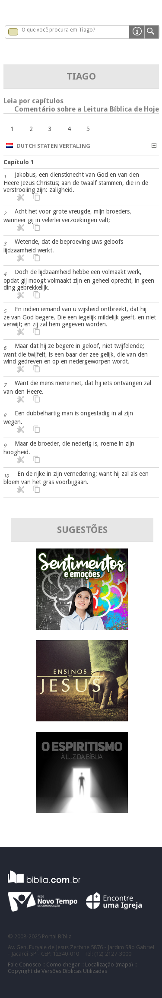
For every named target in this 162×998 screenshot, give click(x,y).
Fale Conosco (24, 964)
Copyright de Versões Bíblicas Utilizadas (57, 971)
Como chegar (63, 964)
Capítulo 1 (18, 162)
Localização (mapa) (109, 964)
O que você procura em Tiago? (58, 30)
